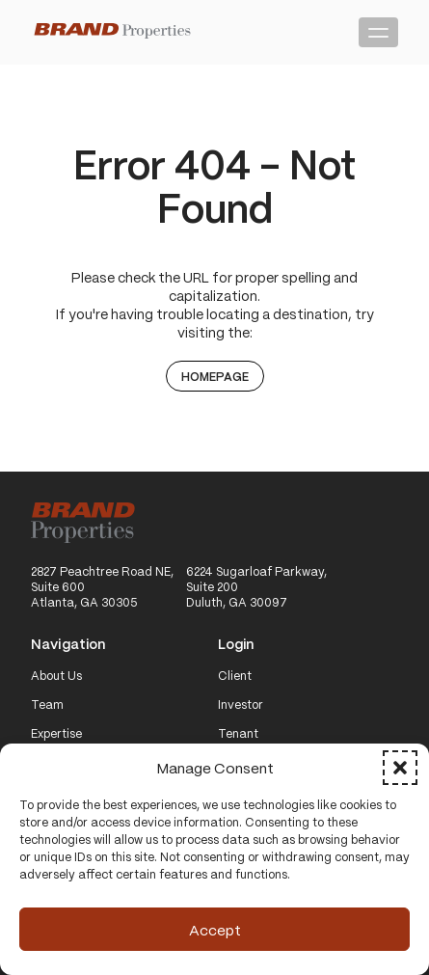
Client (235, 676)
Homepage (215, 376)
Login (236, 645)
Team (47, 705)
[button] (400, 767)
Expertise (56, 734)
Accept (215, 929)
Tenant (238, 734)
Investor (240, 705)
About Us (56, 676)
